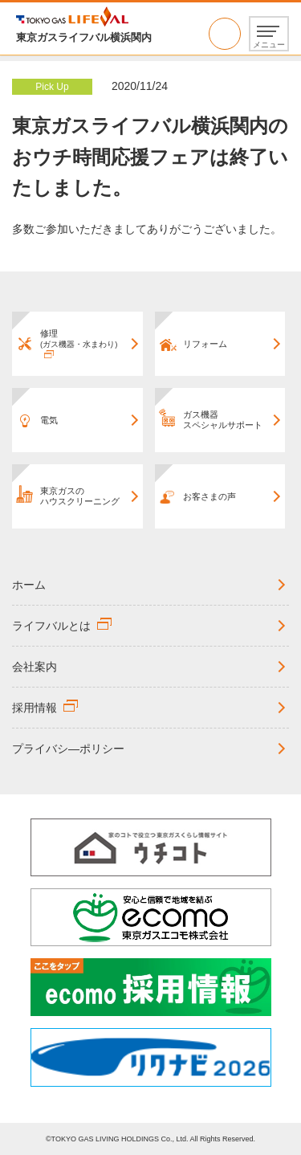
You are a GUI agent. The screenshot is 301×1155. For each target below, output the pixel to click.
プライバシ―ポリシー (68, 748)
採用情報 (34, 707)
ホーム (29, 584)
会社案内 (34, 666)
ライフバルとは (51, 625)
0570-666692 (225, 34)
